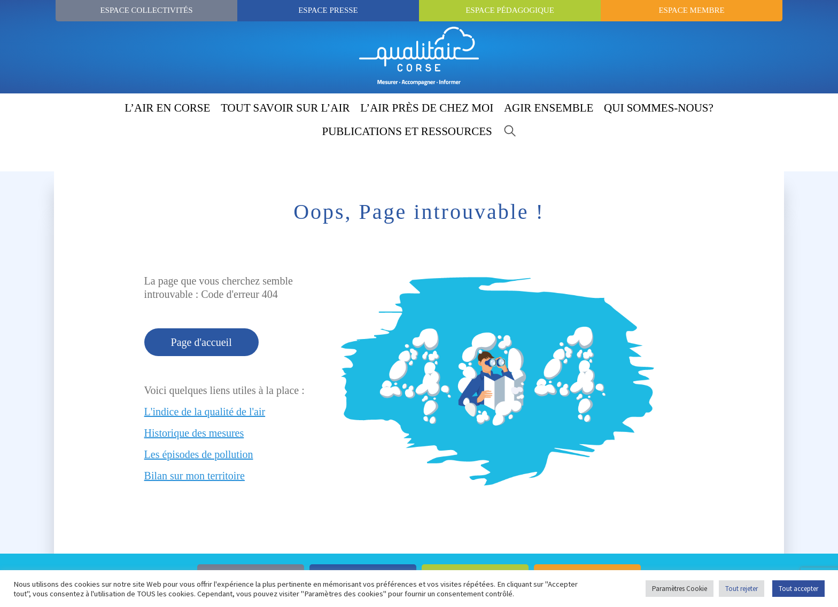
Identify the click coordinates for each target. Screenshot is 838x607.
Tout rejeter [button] (741, 588)
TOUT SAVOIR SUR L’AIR (285, 107)
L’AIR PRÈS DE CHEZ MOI (426, 107)
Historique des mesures (194, 433)
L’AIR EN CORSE (167, 107)
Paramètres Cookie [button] (679, 588)
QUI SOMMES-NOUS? (658, 107)
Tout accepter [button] (798, 588)
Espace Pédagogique (509, 10)
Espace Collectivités (146, 10)
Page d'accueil (201, 342)
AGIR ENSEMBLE (548, 107)
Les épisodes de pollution (198, 454)
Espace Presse (328, 10)
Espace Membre (691, 10)
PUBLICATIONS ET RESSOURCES (407, 131)
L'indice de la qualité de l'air (205, 411)
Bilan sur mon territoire (194, 476)
